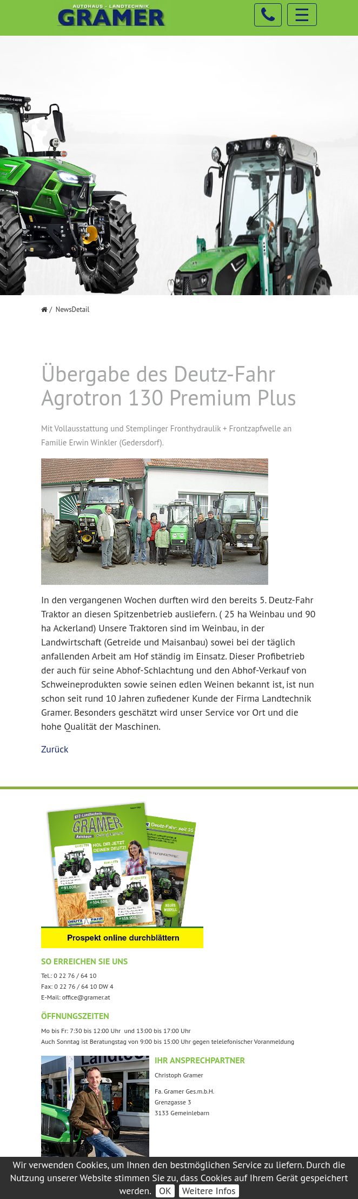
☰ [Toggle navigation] (302, 14)
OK (165, 1190)
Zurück (55, 749)
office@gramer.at (86, 997)
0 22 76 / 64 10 (75, 975)
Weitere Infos (209, 1190)
